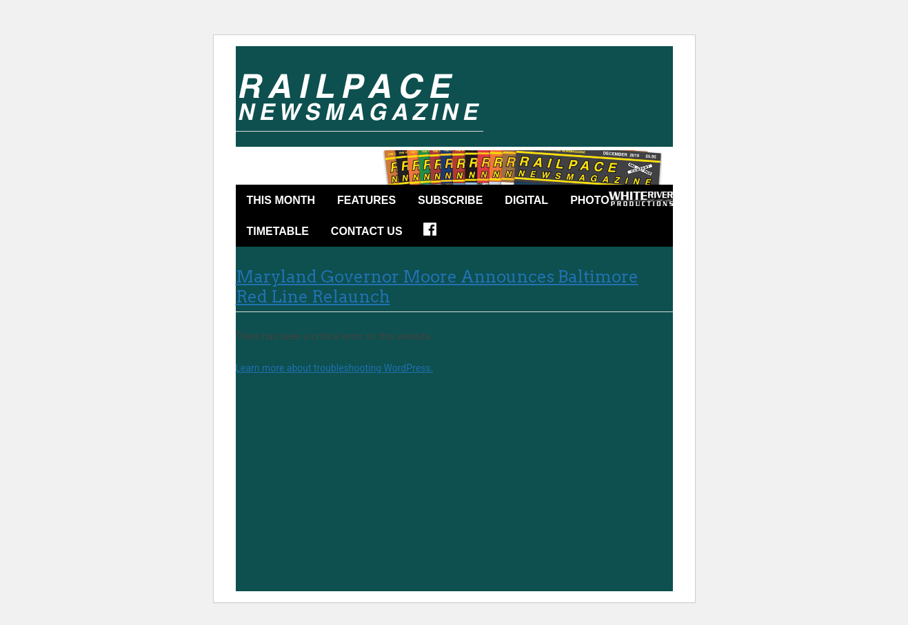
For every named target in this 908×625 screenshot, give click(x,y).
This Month (281, 200)
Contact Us (367, 231)
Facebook (434, 234)
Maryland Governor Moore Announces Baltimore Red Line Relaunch (437, 287)
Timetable (278, 231)
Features (366, 200)
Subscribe (450, 200)
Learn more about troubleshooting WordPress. (335, 367)
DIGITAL (526, 200)
